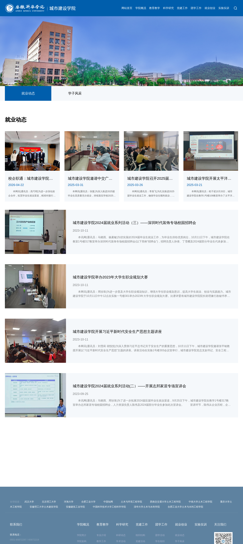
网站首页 (127, 8)
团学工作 (196, 8)
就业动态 (28, 93)
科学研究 (168, 8)
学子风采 (75, 93)
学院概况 (140, 8)
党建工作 (182, 8)
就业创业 (210, 8)
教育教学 (154, 8)
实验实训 (223, 8)
